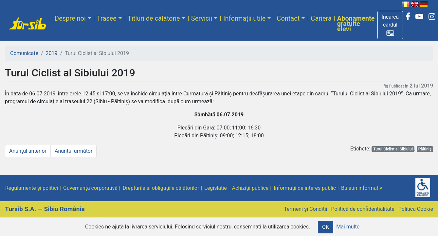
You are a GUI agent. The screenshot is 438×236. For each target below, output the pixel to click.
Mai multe (347, 227)
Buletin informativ (361, 188)
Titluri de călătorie (154, 18)
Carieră (321, 18)
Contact (288, 18)
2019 (52, 53)
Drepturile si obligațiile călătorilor (161, 188)
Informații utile (244, 18)
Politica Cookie (415, 209)
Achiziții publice (250, 188)
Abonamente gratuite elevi (356, 23)
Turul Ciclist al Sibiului (393, 149)
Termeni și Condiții (305, 209)
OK (325, 227)
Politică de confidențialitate (362, 209)
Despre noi (70, 18)
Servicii (201, 18)
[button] (390, 25)
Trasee (107, 18)
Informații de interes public (305, 188)
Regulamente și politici (31, 188)
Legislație (215, 188)
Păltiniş (425, 149)
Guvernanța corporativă (90, 188)
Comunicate (24, 53)
